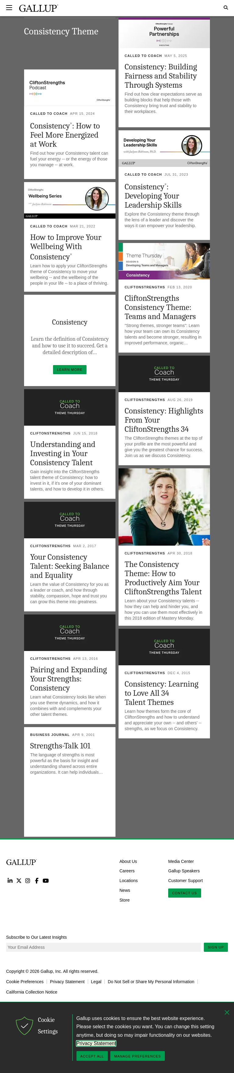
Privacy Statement (67, 981)
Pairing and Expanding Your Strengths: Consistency (68, 679)
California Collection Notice (31, 992)
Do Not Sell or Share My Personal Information (151, 981)
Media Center (181, 861)
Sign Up (216, 947)
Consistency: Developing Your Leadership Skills (153, 196)
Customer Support (185, 880)
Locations (128, 880)
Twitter (19, 880)
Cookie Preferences (25, 981)
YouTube (46, 880)
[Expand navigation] (9, 7)
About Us (128, 861)
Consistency (69, 322)
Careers (127, 870)
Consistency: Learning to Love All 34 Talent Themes (161, 693)
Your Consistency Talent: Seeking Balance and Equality (69, 566)
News (124, 890)
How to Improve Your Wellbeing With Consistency (65, 247)
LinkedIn (10, 880)
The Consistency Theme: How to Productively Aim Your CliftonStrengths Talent (163, 578)
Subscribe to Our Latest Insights (36, 937)
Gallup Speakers (184, 870)
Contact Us (184, 893)
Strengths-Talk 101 (60, 746)
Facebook (37, 880)
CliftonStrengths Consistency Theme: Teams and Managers (160, 307)
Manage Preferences (137, 1056)
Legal (96, 981)
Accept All (92, 1056)
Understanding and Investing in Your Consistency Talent (62, 453)
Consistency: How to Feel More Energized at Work (65, 135)
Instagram (28, 880)
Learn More (72, 368)
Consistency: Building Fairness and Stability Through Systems (161, 76)
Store (124, 900)
